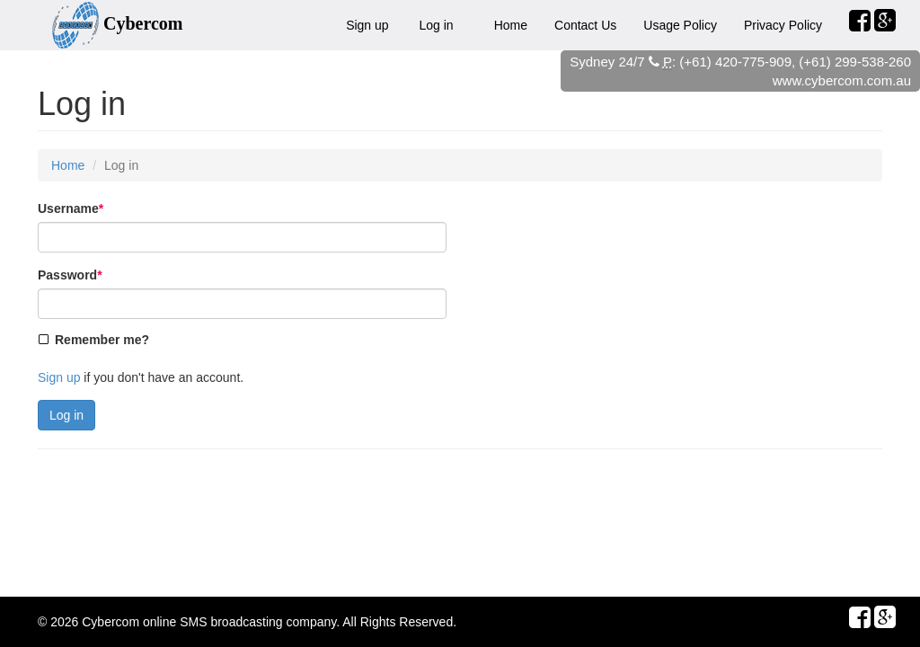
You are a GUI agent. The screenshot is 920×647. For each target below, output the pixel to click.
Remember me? (102, 339)
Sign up (367, 25)
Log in (437, 25)
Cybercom (110, 622)
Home (510, 25)
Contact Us (585, 25)
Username (70, 208)
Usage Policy (680, 25)
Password (70, 275)
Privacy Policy (783, 25)
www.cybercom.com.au (842, 80)
